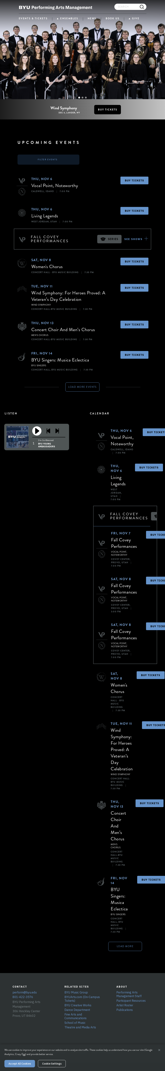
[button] (4, 60)
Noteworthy (66, 185)
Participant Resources (131, 1000)
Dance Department (77, 1010)
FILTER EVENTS (47, 159)
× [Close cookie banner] (159, 1050)
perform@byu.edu (25, 992)
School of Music (74, 1023)
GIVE (135, 18)
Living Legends (44, 216)
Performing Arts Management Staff (129, 994)
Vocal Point (42, 185)
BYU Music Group (76, 992)
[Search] (142, 7)
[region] (82, 59)
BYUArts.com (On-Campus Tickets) (82, 998)
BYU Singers (38, 365)
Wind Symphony (41, 305)
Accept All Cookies (19, 1063)
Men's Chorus (39, 335)
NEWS (92, 18)
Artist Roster (124, 1005)
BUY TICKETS (134, 180)
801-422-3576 (23, 997)
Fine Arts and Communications (75, 1016)
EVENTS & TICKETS (33, 18)
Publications (124, 1010)
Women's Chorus (47, 266)
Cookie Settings (52, 1063)
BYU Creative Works (77, 1005)
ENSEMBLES (69, 18)
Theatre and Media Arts (80, 1027)
